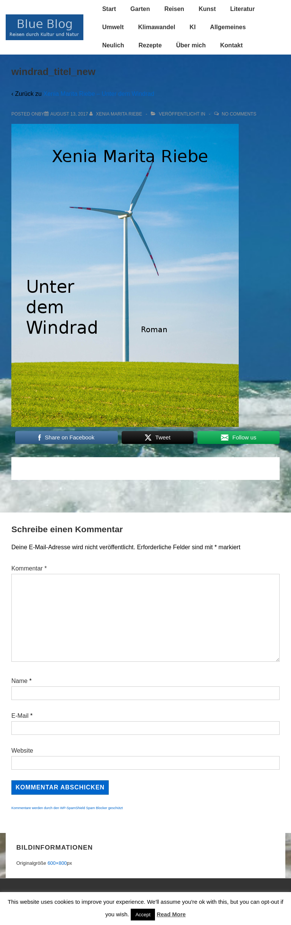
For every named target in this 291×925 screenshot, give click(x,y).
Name (19, 681)
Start (109, 9)
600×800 (57, 863)
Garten (140, 9)
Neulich (113, 45)
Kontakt (231, 45)
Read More (171, 914)
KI (192, 27)
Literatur (242, 9)
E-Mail (19, 715)
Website (22, 750)
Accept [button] (142, 914)
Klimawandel (156, 27)
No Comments (239, 114)
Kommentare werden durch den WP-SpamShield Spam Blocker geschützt (67, 808)
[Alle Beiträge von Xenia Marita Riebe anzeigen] (116, 114)
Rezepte (149, 45)
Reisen (174, 9)
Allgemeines (228, 27)
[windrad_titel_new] (69, 114)
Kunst (207, 9)
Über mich (191, 45)
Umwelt (113, 27)
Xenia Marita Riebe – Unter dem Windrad (98, 94)
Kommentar (29, 568)
